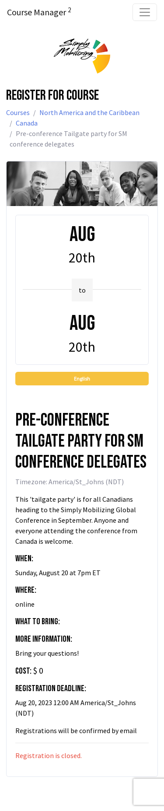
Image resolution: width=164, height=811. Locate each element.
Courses (18, 112)
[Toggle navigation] (145, 12)
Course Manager (39, 12)
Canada (27, 123)
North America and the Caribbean (89, 112)
